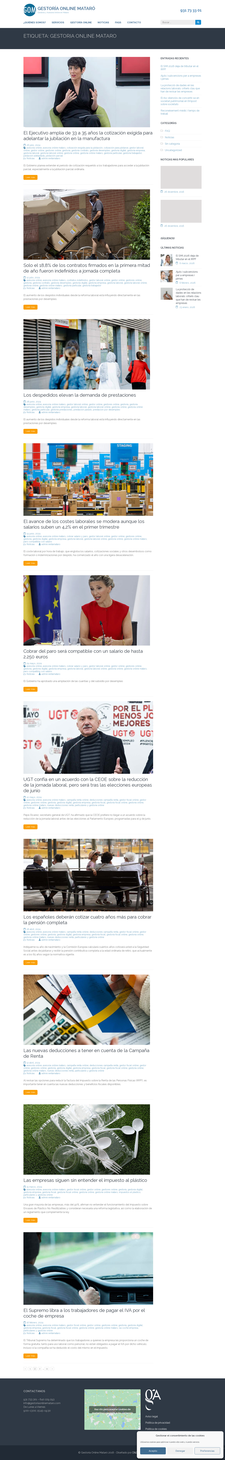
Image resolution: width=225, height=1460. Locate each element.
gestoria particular (113, 153)
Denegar (180, 1451)
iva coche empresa (128, 1328)
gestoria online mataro (91, 153)
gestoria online (71, 153)
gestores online (53, 150)
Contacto (134, 22)
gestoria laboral (31, 153)
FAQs (118, 22)
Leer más (30, 177)
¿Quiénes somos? (34, 22)
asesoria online (34, 148)
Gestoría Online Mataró (66, 8)
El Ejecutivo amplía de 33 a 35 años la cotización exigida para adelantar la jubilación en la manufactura (87, 135)
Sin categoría (172, 143)
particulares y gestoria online (89, 805)
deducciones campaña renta (104, 800)
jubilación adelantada (34, 155)
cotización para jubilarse (116, 148)
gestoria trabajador (132, 153)
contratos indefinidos (77, 280)
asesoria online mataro (54, 148)
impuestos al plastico (129, 1192)
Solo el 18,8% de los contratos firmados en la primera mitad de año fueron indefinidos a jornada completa (86, 268)
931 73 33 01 (191, 10)
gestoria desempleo (100, 150)
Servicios (58, 22)
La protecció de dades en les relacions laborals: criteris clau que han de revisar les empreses (180, 88)
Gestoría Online (81, 22)
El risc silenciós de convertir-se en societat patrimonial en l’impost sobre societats (180, 101)
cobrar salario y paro (77, 536)
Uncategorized (173, 150)
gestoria (66, 150)
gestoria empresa (136, 150)
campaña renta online (77, 800)
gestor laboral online (99, 280)
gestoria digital (118, 150)
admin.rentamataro (51, 158)
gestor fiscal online (129, 800)
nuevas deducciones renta (60, 805)
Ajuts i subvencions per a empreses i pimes (187, 275)
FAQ (167, 130)
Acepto (153, 1451)
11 (47, 1368)
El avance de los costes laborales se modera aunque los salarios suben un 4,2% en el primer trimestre (83, 524)
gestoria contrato (80, 150)
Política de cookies (156, 1428)
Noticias (103, 22)
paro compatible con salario (37, 541)
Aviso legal (151, 1416)
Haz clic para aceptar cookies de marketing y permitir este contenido (112, 1410)
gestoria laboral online (51, 153)
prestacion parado (82, 409)
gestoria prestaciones (61, 409)
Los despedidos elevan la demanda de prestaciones (79, 395)
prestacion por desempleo (106, 409)
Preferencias (207, 1451)
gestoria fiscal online (117, 802)
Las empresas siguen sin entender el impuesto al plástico (85, 1180)
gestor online (37, 150)
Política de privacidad (157, 1422)
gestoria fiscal (98, 802)
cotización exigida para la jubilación (85, 148)
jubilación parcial (54, 155)
